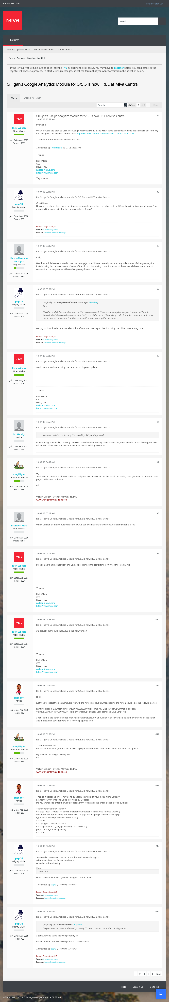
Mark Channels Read (44, 49)
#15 (157, 911)
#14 (157, 845)
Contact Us (138, 986)
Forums (14, 40)
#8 (158, 513)
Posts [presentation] (13, 97)
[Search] (138, 21)
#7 (158, 462)
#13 (157, 785)
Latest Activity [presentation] (32, 97)
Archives (21, 57)
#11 (157, 685)
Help (123, 986)
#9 (158, 553)
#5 (158, 355)
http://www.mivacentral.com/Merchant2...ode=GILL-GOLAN (105, 133)
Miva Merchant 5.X (36, 57)
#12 (157, 734)
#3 (158, 245)
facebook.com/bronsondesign (55, 232)
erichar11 (19, 697)
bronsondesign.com (50, 230)
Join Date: (14, 140)
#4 (158, 289)
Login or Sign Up (154, 3)
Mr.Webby (19, 434)
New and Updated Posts (19, 49)
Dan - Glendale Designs (19, 260)
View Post (93, 302)
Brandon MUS (19, 525)
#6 (158, 421)
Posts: (16, 143)
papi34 (19, 204)
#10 (157, 619)
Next (158, 973)
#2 (158, 191)
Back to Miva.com (11, 3)
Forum (12, 57)
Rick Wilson (19, 127)
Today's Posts (65, 49)
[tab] (13, 98)
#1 (158, 115)
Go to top (154, 986)
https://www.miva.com (47, 172)
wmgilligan (19, 474)
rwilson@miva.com (45, 169)
